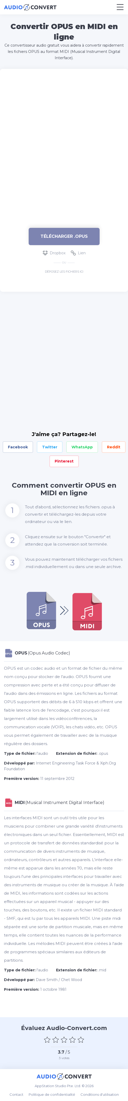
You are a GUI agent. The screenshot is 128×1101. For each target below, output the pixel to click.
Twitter (49, 447)
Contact (16, 1094)
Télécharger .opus (64, 236)
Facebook (18, 447)
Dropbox (54, 253)
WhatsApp (82, 447)
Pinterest (64, 461)
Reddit (113, 447)
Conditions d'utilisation (99, 1094)
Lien (78, 253)
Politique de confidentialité (52, 1094)
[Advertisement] (64, 146)
